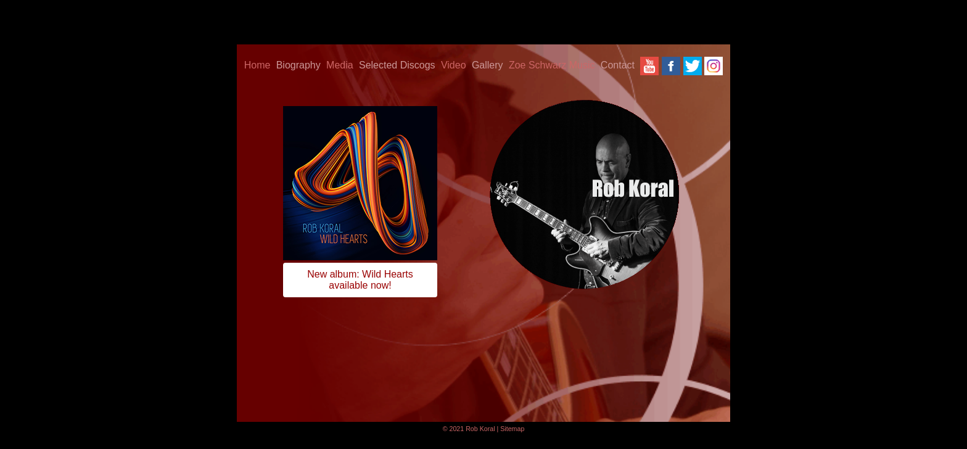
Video (453, 65)
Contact (618, 65)
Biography (298, 65)
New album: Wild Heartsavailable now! (360, 279)
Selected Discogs (397, 65)
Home (257, 65)
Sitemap (512, 428)
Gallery (487, 65)
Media (339, 65)
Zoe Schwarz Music (552, 65)
